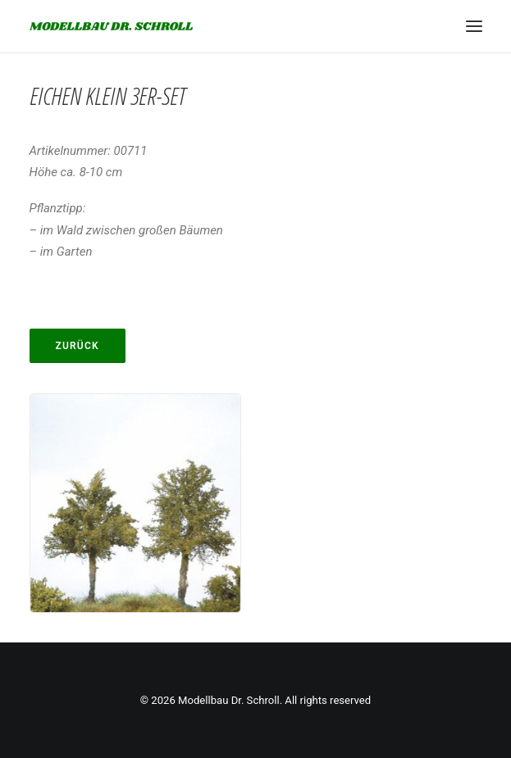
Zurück (77, 346)
